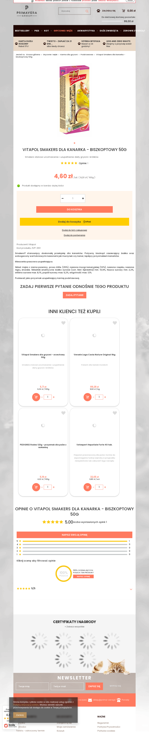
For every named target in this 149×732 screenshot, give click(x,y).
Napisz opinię (83, 497)
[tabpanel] (74, 109)
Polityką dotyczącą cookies (26, 705)
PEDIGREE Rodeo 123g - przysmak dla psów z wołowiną (88, 368)
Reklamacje (103, 660)
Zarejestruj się (64, 644)
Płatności (21, 648)
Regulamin (103, 644)
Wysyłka (20, 644)
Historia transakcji (66, 660)
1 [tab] (74, 153)
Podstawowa (87, 64)
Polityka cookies (106, 652)
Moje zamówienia (66, 648)
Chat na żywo (80, 620)
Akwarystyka (86, 40)
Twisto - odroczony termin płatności (30, 653)
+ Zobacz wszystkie (74, 568)
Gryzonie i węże (63, 40)
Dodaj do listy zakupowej (74, 240)
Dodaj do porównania (74, 245)
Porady (125, 620)
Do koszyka (74, 219)
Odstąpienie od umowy (110, 656)
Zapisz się (94, 549)
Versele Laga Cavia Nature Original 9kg (60, 366)
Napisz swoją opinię (74, 456)
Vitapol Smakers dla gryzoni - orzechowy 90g (31, 368)
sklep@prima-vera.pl (37, 4)
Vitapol (32, 254)
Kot (46, 40)
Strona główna (33, 64)
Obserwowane (64, 656)
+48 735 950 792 (57, 620)
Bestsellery (22, 40)
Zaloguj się (108, 20)
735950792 (71, 4)
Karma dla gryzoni (69, 64)
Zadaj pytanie (74, 305)
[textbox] (74, 21)
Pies (36, 40)
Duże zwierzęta (109, 40)
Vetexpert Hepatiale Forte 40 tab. (117, 366)
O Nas (19, 658)
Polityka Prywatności (108, 648)
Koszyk (60, 652)
